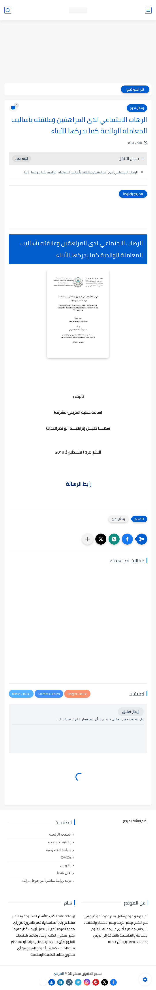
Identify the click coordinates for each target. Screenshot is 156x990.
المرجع (59, 973)
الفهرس (65, 865)
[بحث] (7, 10)
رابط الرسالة (78, 484)
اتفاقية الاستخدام (59, 842)
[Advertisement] (78, 52)
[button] (127, 539)
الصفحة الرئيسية (59, 834)
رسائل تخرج (137, 108)
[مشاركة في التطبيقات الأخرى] (87, 539)
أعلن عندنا (64, 873)
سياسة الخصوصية (58, 850)
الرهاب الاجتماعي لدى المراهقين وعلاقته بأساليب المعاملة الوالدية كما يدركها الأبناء (80, 172)
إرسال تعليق (130, 712)
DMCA (66, 857)
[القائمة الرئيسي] (148, 10)
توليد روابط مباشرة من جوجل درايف (46, 880)
